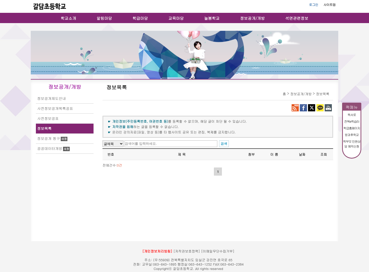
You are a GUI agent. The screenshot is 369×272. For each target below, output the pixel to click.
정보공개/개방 (252, 18)
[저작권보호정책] (186, 251)
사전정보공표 (48, 118)
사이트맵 (329, 4)
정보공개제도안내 (51, 98)
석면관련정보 (296, 18)
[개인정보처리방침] (157, 251)
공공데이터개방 (49, 148)
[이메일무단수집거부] (217, 251)
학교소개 (68, 18)
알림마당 (104, 18)
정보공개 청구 (48, 138)
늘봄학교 (212, 18)
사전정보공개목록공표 (55, 108)
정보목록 (44, 128)
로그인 (313, 4)
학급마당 (140, 18)
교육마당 (176, 18)
